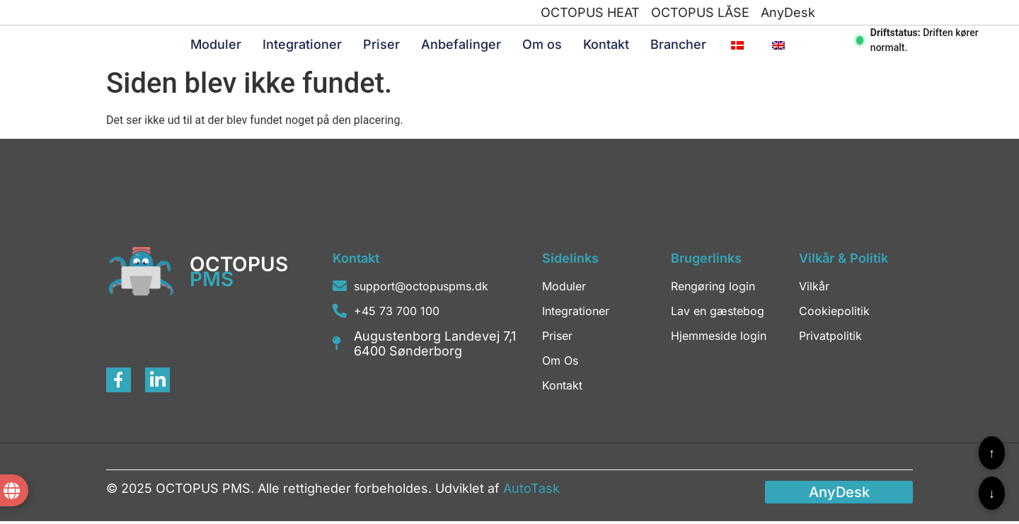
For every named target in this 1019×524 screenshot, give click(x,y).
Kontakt (606, 45)
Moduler (215, 45)
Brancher (678, 45)
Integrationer (302, 45)
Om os (542, 45)
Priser (381, 45)
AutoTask (531, 490)
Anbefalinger (461, 45)
